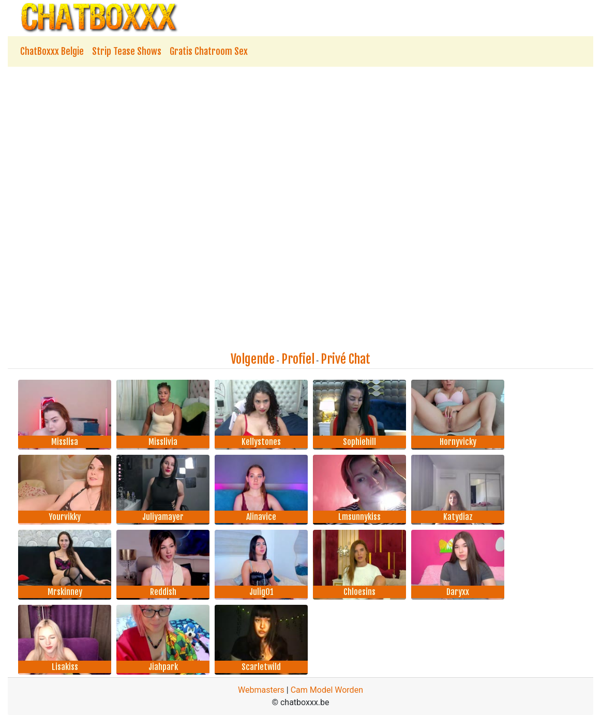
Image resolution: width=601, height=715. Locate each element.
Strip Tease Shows (126, 51)
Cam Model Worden (327, 690)
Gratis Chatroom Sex (209, 51)
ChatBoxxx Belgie (52, 51)
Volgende (253, 359)
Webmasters (261, 690)
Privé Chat (345, 359)
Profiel (297, 359)
